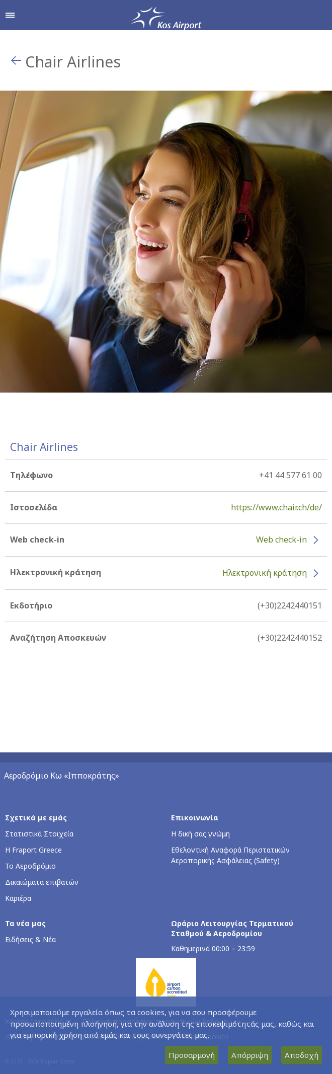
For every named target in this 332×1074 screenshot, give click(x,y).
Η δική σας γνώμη (200, 833)
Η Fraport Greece (33, 850)
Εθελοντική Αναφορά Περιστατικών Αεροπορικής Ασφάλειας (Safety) (230, 855)
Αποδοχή (301, 1055)
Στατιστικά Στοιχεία (39, 833)
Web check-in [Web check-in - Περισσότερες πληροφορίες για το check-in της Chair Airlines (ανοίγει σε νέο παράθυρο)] (281, 539)
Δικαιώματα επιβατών (41, 882)
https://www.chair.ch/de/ (276, 507)
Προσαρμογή (192, 1055)
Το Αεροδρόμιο (30, 866)
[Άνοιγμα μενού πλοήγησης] (10, 15)
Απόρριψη (249, 1055)
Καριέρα (18, 898)
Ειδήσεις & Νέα (30, 939)
